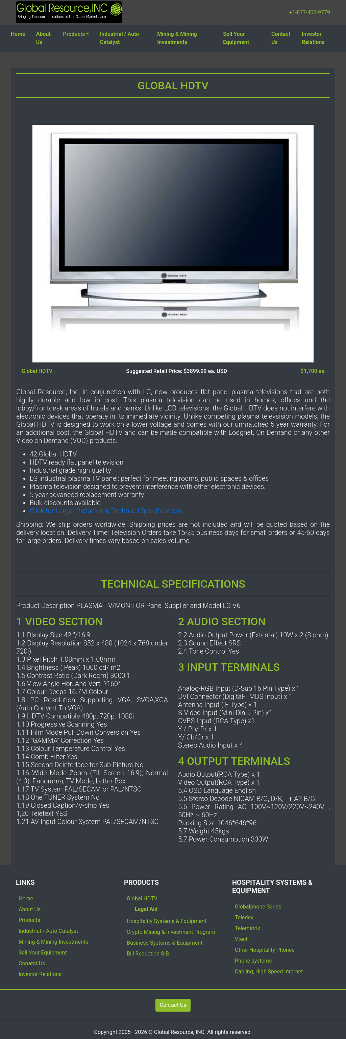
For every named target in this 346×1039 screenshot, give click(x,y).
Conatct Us (32, 963)
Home (18, 34)
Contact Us (280, 38)
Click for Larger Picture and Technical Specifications (106, 511)
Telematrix (247, 928)
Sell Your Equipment (236, 38)
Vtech (242, 939)
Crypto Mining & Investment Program (171, 932)
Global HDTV (142, 898)
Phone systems (253, 961)
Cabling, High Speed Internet (269, 971)
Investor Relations (313, 38)
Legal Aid (146, 909)
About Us (43, 38)
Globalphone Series (258, 906)
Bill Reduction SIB (148, 953)
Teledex (244, 917)
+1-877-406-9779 (309, 12)
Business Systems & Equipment (164, 943)
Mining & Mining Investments (177, 38)
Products (74, 34)
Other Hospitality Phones (265, 950)
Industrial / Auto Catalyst (119, 38)
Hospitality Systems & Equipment (166, 921)
